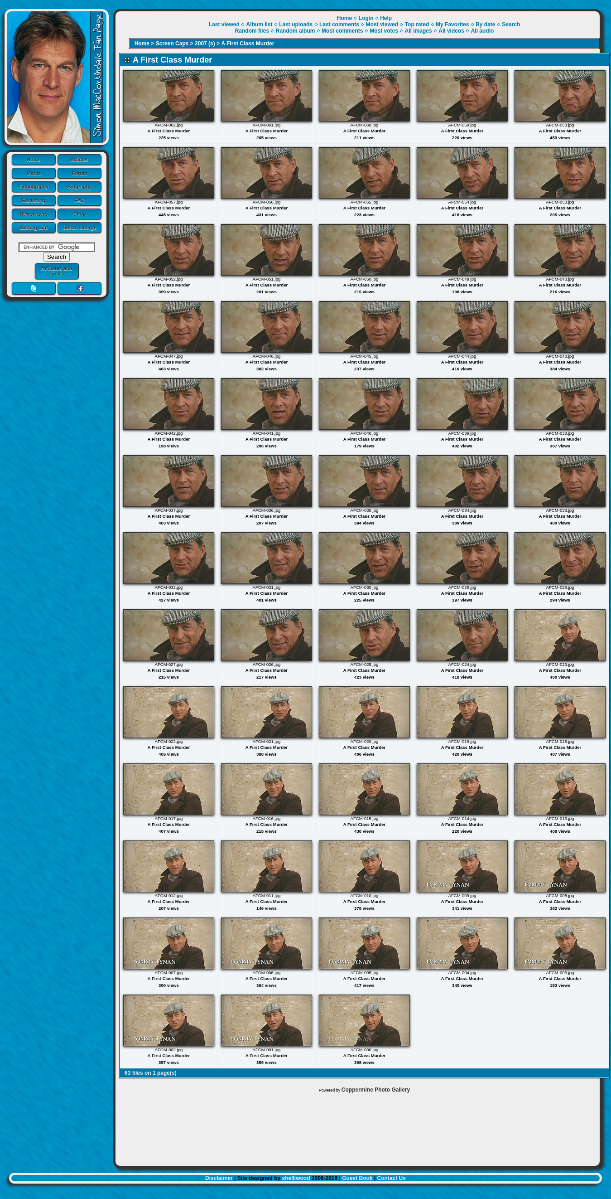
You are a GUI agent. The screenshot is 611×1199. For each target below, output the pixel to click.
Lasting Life (33, 227)
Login (366, 18)
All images (418, 31)
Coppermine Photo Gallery (376, 1090)
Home (34, 159)
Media (34, 173)
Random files (252, 31)
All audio (482, 31)
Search (511, 24)
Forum (79, 173)
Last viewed (224, 24)
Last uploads (296, 24)
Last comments (339, 24)
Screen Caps (172, 43)
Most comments (342, 31)
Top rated (417, 24)
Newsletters (33, 214)
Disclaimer (219, 1178)
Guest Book (357, 1178)
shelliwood (296, 1178)
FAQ (79, 200)
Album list (259, 24)
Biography (79, 186)
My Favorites (452, 24)
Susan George (79, 227)
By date (485, 24)
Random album (295, 31)
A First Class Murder (247, 43)
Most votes (384, 31)
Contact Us (391, 1178)
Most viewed (382, 24)
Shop (79, 214)
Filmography (33, 186)
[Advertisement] (357, 1127)
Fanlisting (33, 200)
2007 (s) (205, 43)
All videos (451, 31)
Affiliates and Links (56, 271)
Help (386, 18)
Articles (80, 159)
